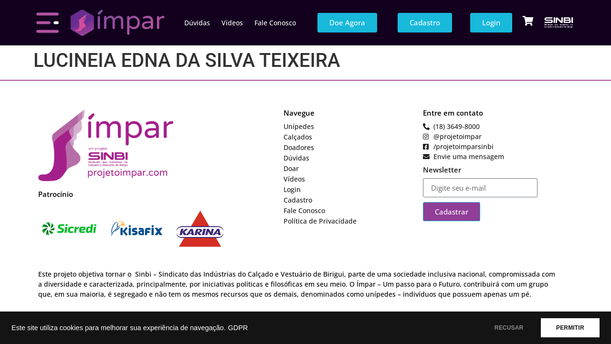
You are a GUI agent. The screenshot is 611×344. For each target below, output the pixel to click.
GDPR (238, 328)
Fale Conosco (275, 22)
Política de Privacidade (320, 221)
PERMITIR (569, 327)
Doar (291, 168)
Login (292, 189)
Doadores (299, 147)
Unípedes (299, 126)
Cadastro (298, 199)
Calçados (298, 136)
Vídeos (232, 22)
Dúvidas (197, 22)
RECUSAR (505, 327)
